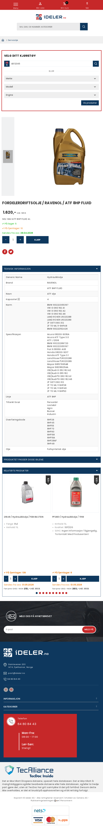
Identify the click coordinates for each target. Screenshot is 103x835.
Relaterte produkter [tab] (51, 470)
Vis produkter (90, 102)
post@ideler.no (17, 673)
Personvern (66, 800)
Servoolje (13, 40)
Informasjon (12, 698)
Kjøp (37, 239)
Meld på (88, 629)
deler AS (30, 798)
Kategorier (10, 706)
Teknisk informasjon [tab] (51, 269)
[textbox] (52, 26)
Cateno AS (82, 798)
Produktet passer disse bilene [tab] (51, 459)
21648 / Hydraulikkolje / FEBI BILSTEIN (24, 516)
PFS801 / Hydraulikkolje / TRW (68, 516)
